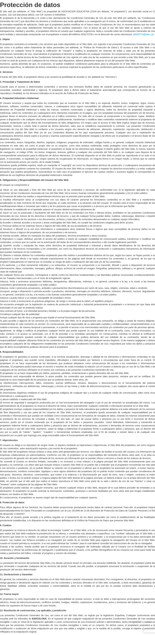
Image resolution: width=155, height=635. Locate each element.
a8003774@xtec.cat (143, 34)
